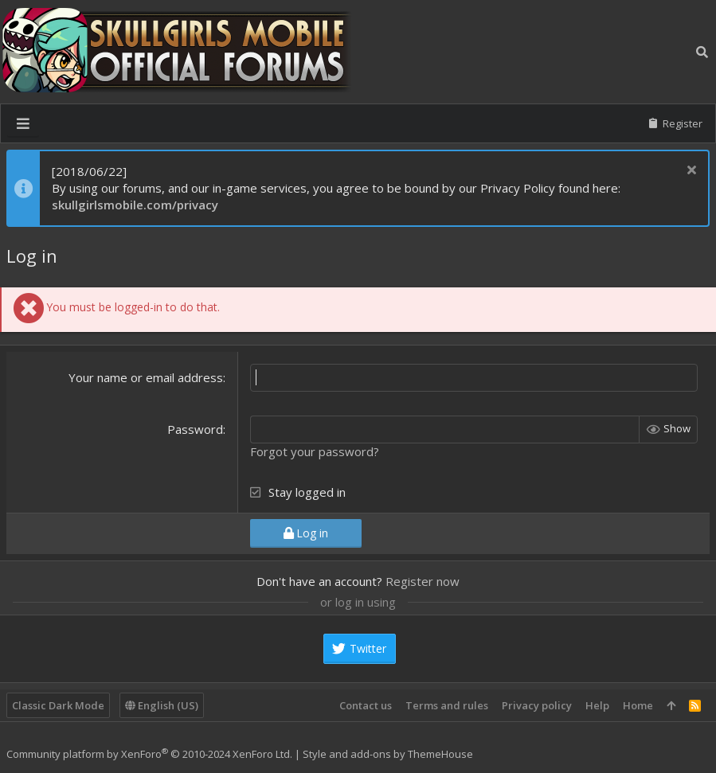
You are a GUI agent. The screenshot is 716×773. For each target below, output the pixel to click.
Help (597, 705)
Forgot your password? (314, 451)
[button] (23, 123)
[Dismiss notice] (689, 171)
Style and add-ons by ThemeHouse (388, 754)
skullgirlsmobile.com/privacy (135, 205)
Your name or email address (145, 377)
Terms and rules (446, 705)
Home (638, 705)
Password (195, 429)
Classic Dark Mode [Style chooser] (58, 705)
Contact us (365, 705)
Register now (422, 581)
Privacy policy (537, 705)
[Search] (702, 51)
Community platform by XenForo (149, 754)
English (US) (161, 705)
